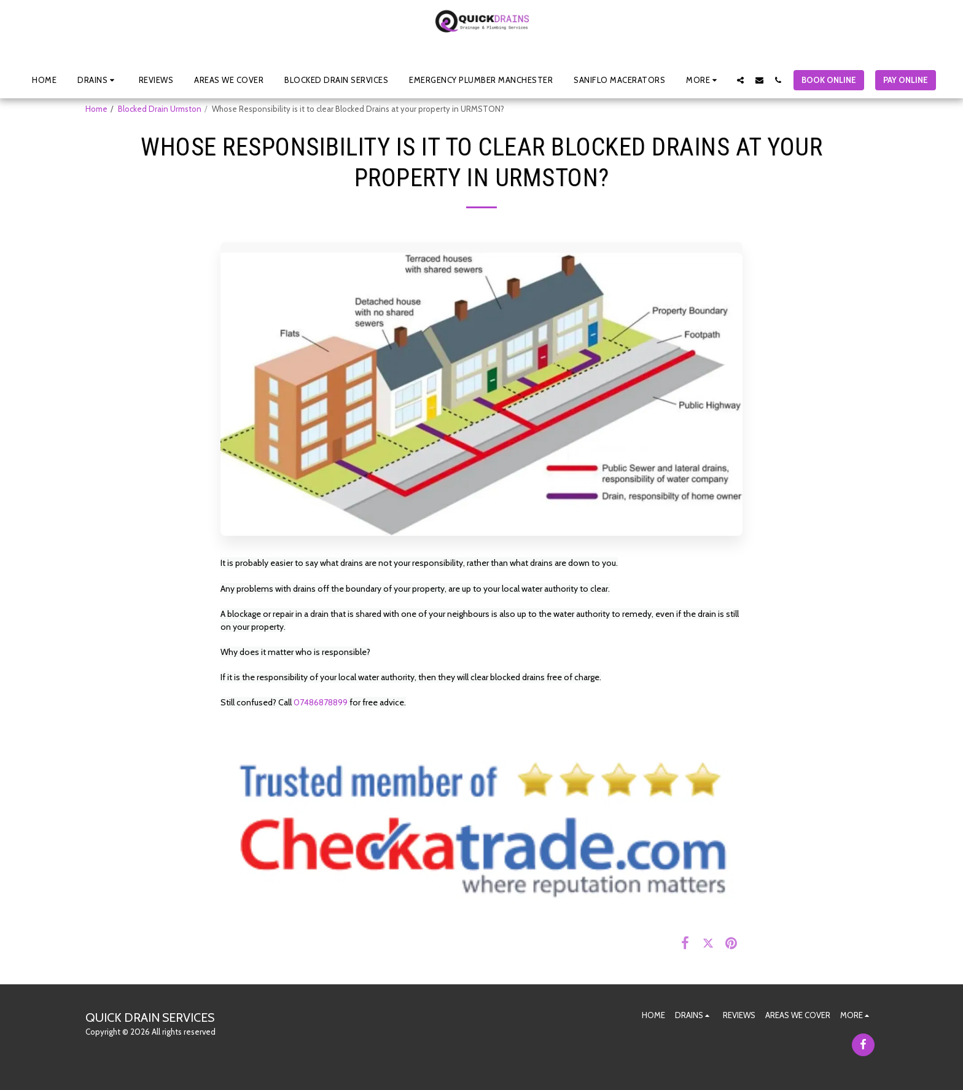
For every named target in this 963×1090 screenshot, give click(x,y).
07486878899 (321, 702)
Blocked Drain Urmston (159, 109)
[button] (98, 79)
